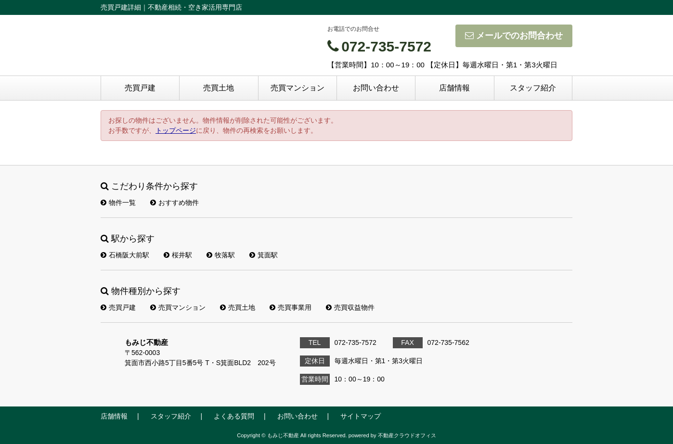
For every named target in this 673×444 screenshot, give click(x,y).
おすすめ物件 (174, 202)
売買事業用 (290, 307)
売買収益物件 (350, 307)
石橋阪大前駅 (125, 255)
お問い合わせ (376, 88)
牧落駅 (221, 255)
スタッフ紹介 (533, 88)
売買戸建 (140, 88)
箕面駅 (263, 255)
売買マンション (297, 88)
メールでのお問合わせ (514, 35)
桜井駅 (178, 255)
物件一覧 (118, 202)
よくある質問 (234, 416)
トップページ (175, 130)
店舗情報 (454, 88)
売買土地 (218, 88)
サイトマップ (360, 416)
